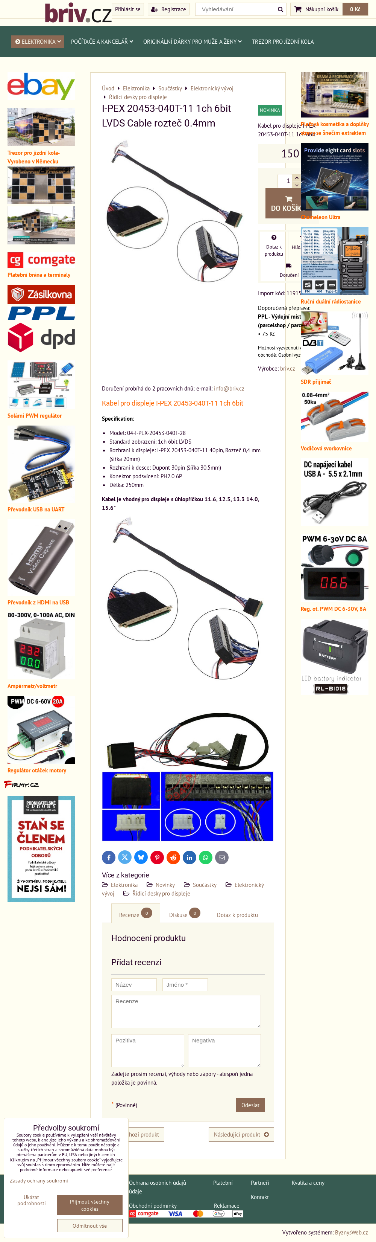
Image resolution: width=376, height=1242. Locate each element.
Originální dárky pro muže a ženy (192, 41)
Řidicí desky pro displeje (161, 893)
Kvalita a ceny (308, 1182)
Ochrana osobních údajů (157, 1182)
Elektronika (37, 41)
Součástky (205, 884)
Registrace (168, 9)
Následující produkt (241, 1134)
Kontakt (260, 1197)
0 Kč (355, 9)
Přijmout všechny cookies (89, 1205)
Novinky (165, 884)
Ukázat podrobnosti (31, 1200)
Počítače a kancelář (102, 41)
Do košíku (288, 204)
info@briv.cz (229, 388)
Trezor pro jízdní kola (283, 41)
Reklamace (227, 1205)
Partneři (260, 1182)
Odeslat (250, 1105)
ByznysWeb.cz (351, 1232)
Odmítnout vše (90, 1225)
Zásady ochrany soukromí (39, 1180)
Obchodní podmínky (152, 1205)
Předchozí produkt (133, 1134)
